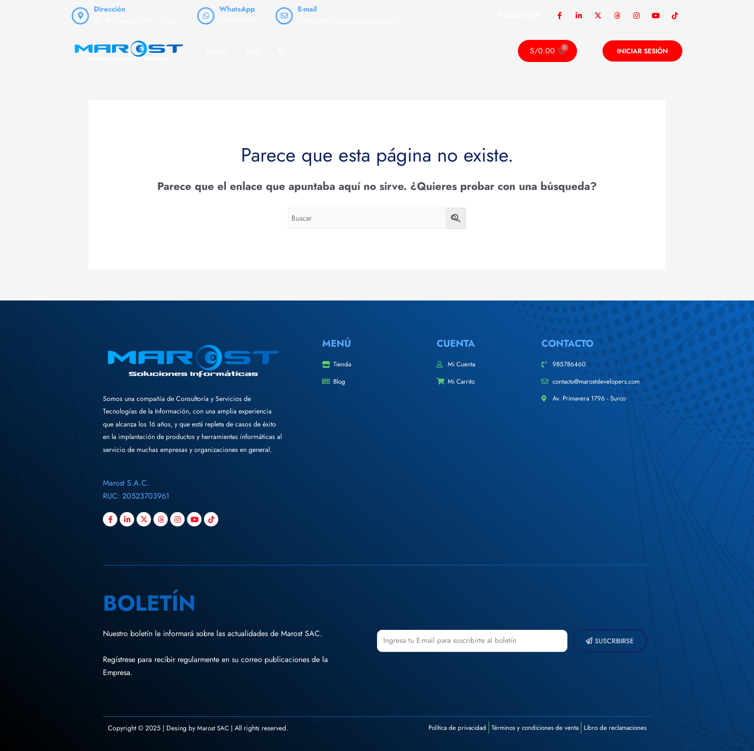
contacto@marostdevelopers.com (348, 20)
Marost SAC (214, 728)
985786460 (237, 20)
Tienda (215, 50)
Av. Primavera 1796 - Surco (136, 20)
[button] (281, 51)
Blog (253, 50)
